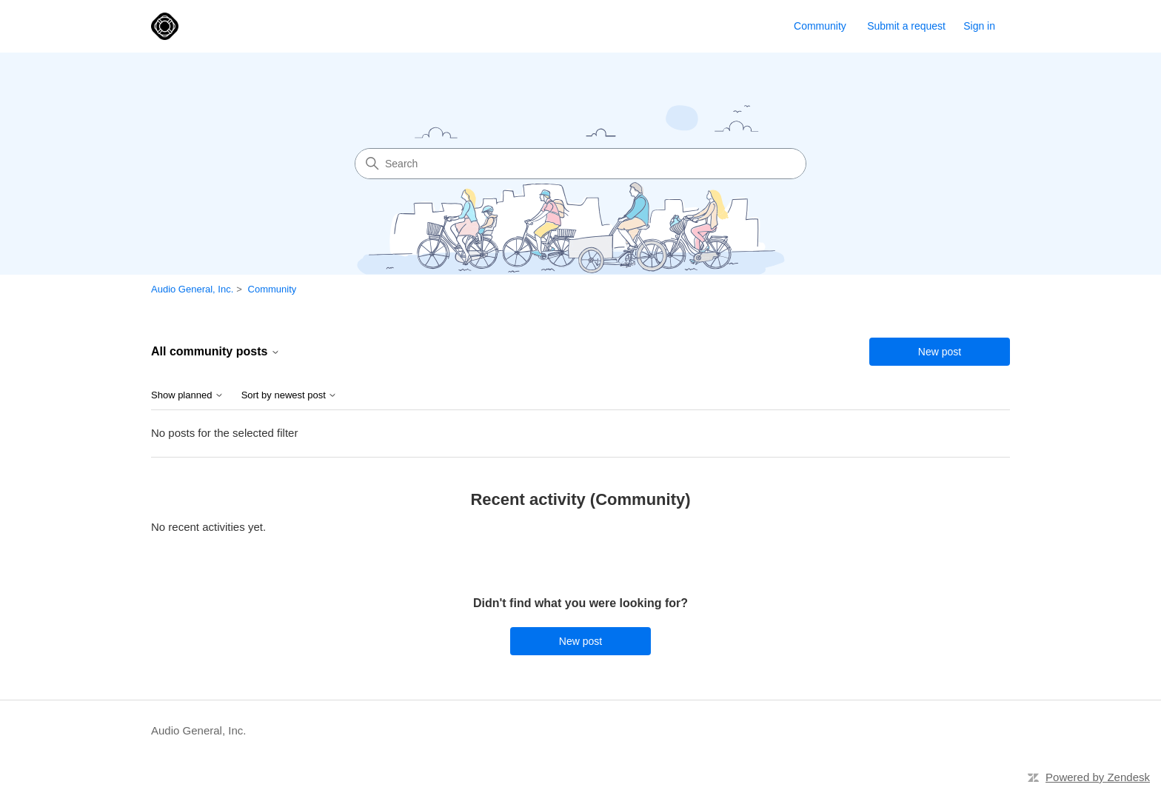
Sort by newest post (289, 395)
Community (820, 26)
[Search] (580, 163)
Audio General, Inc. (192, 289)
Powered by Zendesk (1097, 777)
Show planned (187, 395)
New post (939, 352)
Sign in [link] (979, 26)
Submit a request (906, 26)
